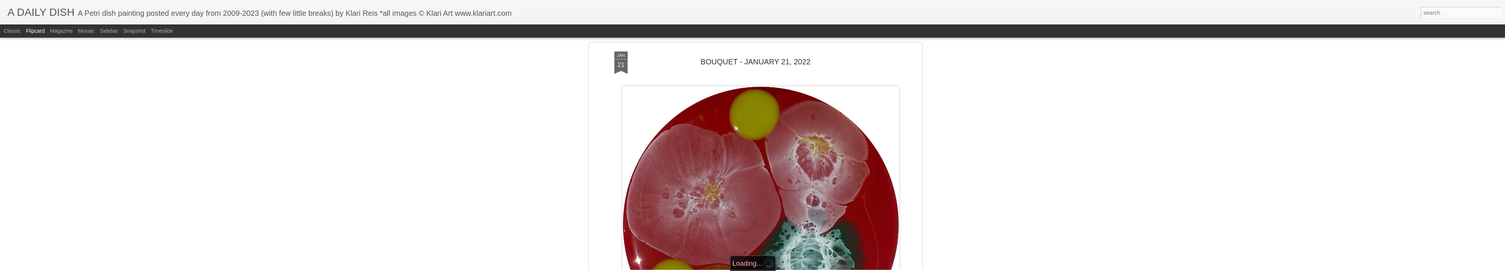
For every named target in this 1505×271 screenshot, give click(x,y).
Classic (12, 31)
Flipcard (35, 31)
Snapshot (134, 31)
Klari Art (790, 182)
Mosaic (86, 31)
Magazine (61, 31)
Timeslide (162, 31)
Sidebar (109, 31)
